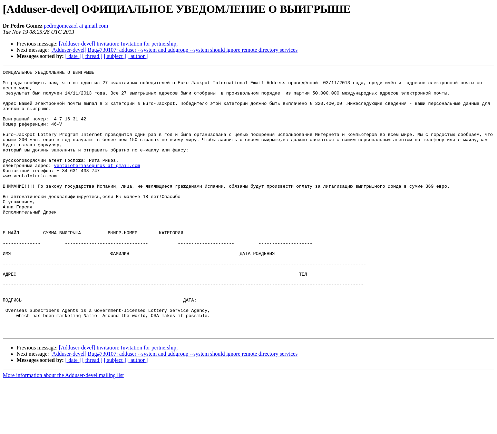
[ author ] (137, 56)
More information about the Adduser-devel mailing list (63, 428)
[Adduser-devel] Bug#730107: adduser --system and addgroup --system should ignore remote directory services (174, 50)
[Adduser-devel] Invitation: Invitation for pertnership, (118, 44)
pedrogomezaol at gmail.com (76, 26)
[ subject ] (115, 56)
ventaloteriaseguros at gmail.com (97, 185)
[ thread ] (92, 56)
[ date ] (73, 56)
